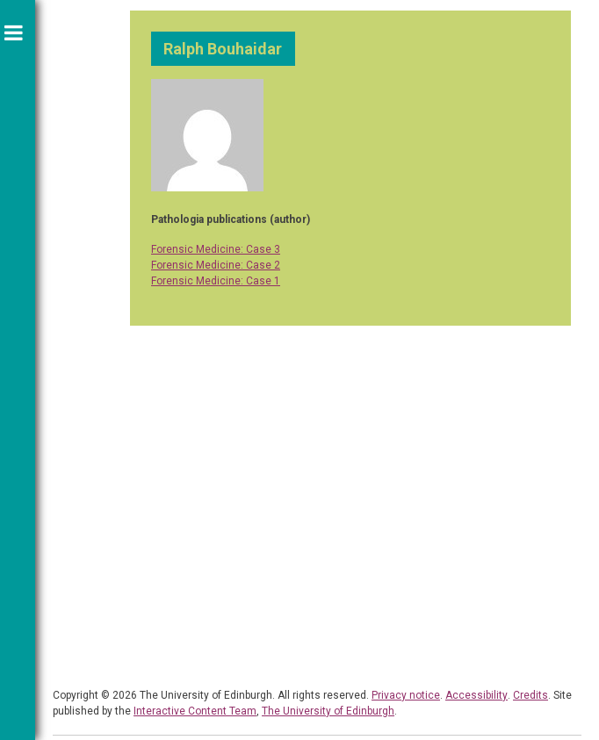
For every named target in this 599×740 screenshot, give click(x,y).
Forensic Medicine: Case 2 (215, 265)
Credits (530, 695)
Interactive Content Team (195, 711)
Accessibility (476, 695)
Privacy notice (406, 695)
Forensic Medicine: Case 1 (215, 281)
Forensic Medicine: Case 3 (215, 249)
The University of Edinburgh (328, 711)
